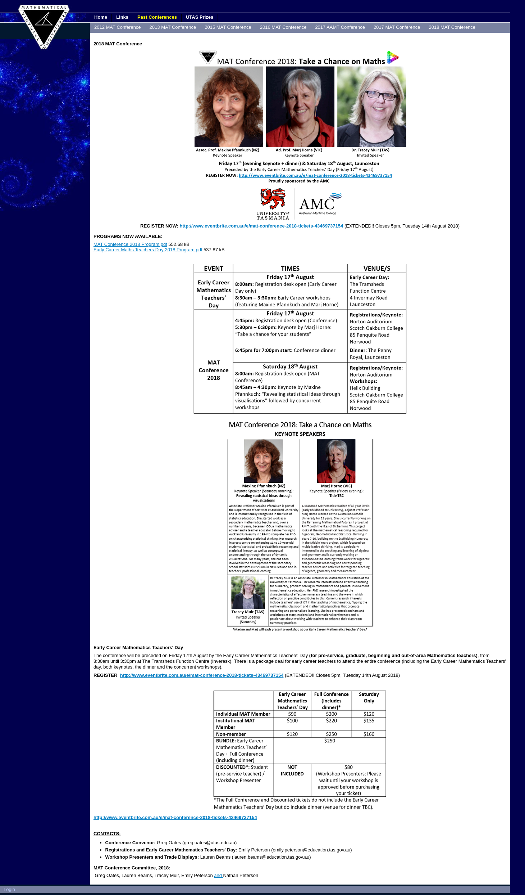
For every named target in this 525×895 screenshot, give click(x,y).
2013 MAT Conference (173, 27)
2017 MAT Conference (397, 27)
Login (9, 889)
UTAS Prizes (199, 17)
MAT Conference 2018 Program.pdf (130, 244)
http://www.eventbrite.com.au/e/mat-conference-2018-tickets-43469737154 (261, 226)
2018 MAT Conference (452, 27)
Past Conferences (157, 17)
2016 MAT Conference (283, 27)
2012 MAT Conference (117, 27)
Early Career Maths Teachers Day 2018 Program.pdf (147, 249)
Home (100, 17)
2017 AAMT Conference (340, 27)
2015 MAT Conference (228, 27)
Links (122, 17)
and (218, 875)
